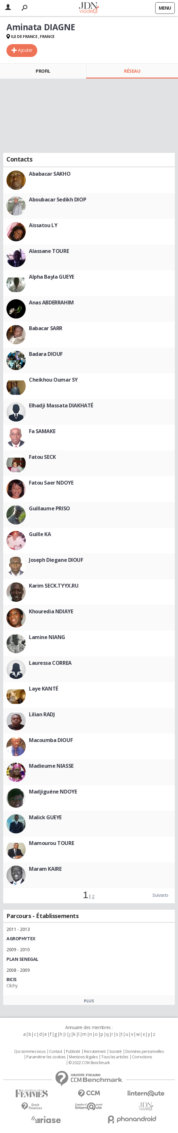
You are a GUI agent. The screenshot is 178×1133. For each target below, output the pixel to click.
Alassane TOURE (49, 251)
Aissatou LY (43, 225)
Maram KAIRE (45, 868)
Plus (89, 1001)
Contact (55, 1051)
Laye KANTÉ (43, 688)
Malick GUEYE (45, 817)
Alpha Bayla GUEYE (51, 276)
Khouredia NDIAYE (51, 611)
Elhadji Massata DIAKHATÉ (61, 405)
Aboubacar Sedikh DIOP (57, 199)
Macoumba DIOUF (51, 740)
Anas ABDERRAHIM (51, 302)
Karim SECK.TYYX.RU (53, 585)
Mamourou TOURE (51, 843)
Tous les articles (114, 1057)
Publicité (73, 1051)
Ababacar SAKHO (49, 173)
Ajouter (25, 50)
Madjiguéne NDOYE (53, 791)
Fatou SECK (42, 456)
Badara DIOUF (46, 354)
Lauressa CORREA (50, 662)
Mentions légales (83, 1057)
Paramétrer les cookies (46, 1057)
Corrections (142, 1057)
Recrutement (94, 1051)
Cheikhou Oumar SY (53, 379)
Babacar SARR (45, 328)
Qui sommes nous (29, 1051)
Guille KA (40, 534)
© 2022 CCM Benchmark (89, 1063)
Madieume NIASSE (51, 765)
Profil (43, 71)
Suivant (159, 895)
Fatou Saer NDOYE (51, 482)
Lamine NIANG (47, 637)
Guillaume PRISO (49, 508)
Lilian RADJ (42, 714)
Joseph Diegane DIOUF (56, 559)
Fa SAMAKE (42, 431)
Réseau (132, 71)
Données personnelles (144, 1051)
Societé (115, 1051)
